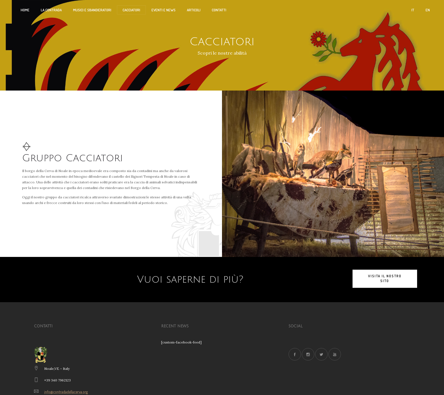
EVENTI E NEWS (163, 10)
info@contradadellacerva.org (66, 391)
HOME (25, 10)
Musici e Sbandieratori (92, 10)
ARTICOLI (193, 10)
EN (428, 10)
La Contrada (51, 10)
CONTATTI (219, 10)
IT (412, 10)
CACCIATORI (131, 10)
